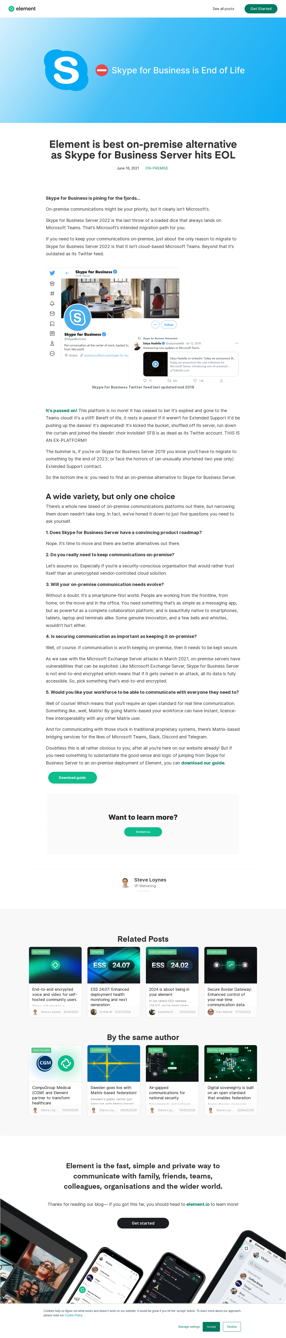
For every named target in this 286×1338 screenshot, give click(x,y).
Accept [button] (211, 1326)
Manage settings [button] (189, 1326)
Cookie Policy (73, 1315)
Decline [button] (232, 1326)
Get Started (261, 8)
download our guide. (203, 762)
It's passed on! (61, 410)
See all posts (223, 8)
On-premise (156, 168)
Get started (143, 1223)
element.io (198, 1204)
